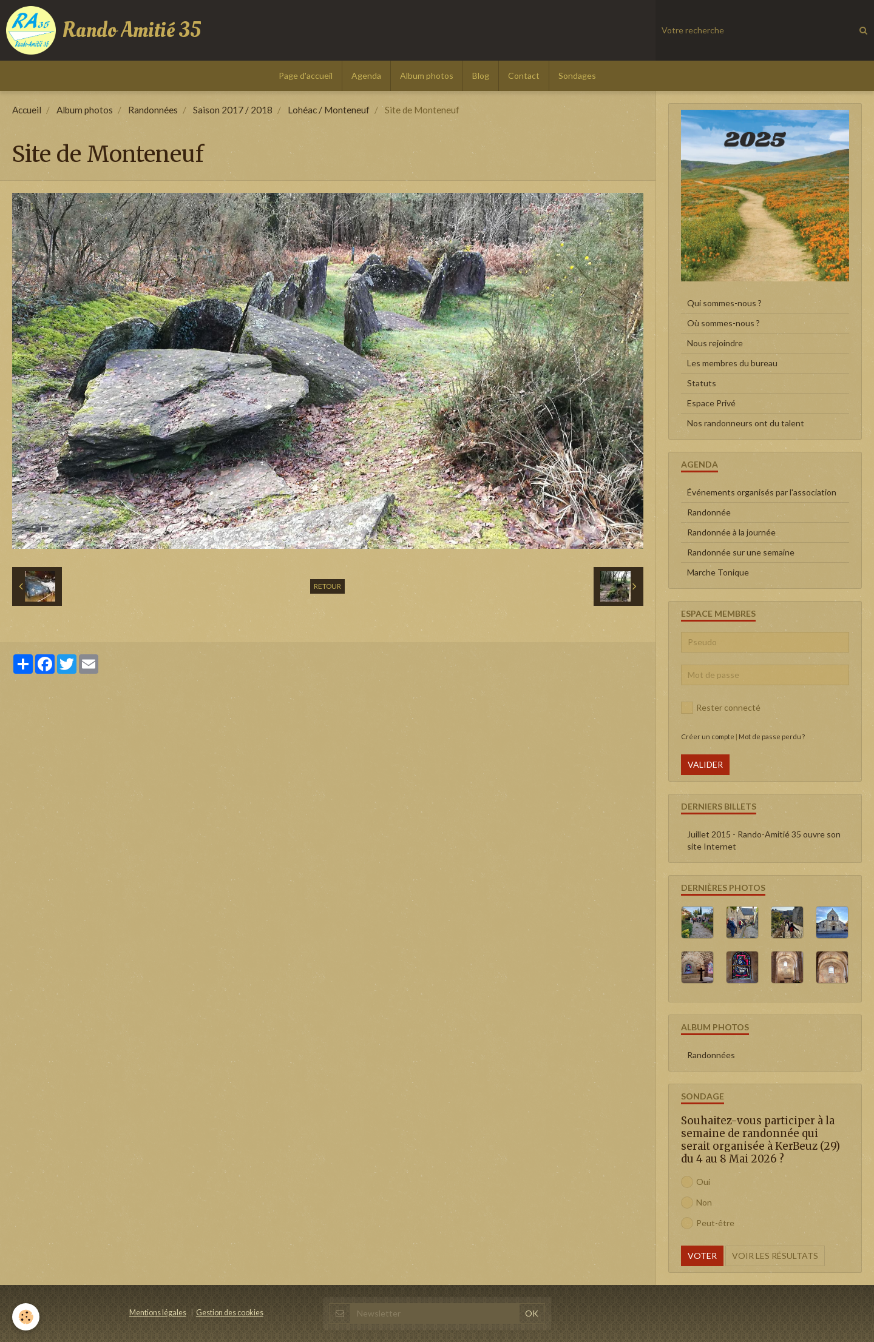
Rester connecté (721, 708)
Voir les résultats (775, 1255)
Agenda (366, 75)
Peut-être (707, 1223)
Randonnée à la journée (731, 532)
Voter (702, 1255)
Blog (480, 75)
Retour (327, 586)
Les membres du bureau (732, 363)
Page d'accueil (306, 75)
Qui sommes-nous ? (724, 303)
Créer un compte (707, 736)
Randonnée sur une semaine (740, 552)
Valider (705, 764)
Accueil (26, 109)
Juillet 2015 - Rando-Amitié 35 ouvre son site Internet (764, 840)
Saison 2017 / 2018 (233, 109)
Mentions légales (157, 1312)
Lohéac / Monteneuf (329, 109)
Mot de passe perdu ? (772, 736)
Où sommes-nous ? (723, 323)
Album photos (426, 75)
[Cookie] (25, 1316)
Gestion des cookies (229, 1312)
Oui (695, 1182)
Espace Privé (711, 403)
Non (696, 1202)
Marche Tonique (718, 572)
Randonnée (709, 512)
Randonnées (153, 109)
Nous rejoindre (715, 343)
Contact (524, 75)
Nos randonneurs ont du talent (745, 423)
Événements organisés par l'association (761, 492)
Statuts (701, 383)
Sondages (577, 75)
